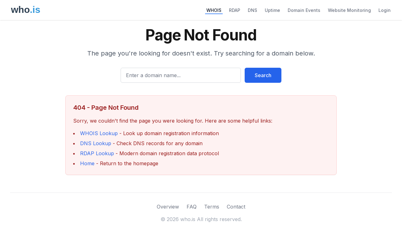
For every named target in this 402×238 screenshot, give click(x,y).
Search (263, 75)
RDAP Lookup (97, 153)
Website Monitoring (349, 10)
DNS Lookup (95, 143)
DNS (252, 10)
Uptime (272, 10)
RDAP (234, 10)
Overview (168, 207)
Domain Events (304, 10)
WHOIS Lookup (99, 133)
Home (87, 163)
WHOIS (213, 10)
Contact (236, 207)
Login (384, 10)
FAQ (192, 207)
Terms (211, 207)
